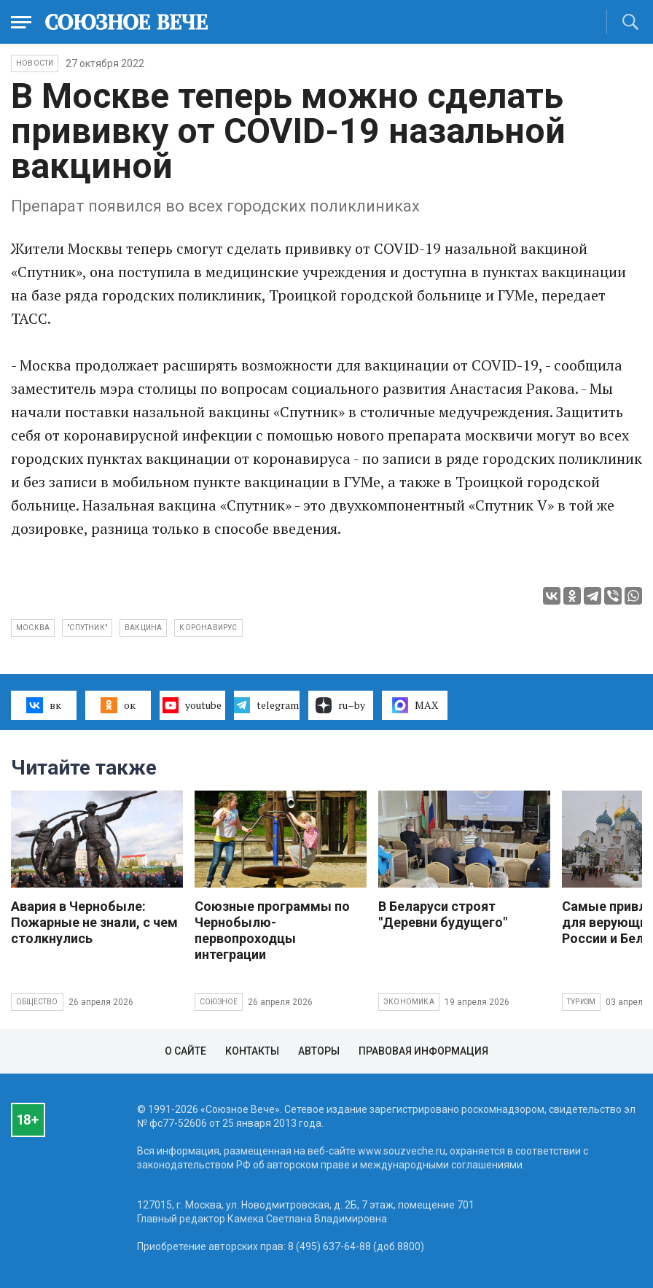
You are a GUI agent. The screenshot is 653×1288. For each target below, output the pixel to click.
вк (43, 705)
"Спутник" (87, 628)
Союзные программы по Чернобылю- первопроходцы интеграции (272, 930)
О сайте (185, 1051)
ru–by (340, 705)
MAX (415, 705)
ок (118, 705)
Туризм (581, 1002)
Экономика (408, 1002)
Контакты (252, 1051)
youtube (192, 705)
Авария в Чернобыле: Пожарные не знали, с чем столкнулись (94, 922)
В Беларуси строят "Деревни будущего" (442, 914)
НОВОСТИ (34, 63)
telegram (266, 705)
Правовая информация (423, 1051)
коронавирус (208, 628)
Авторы (319, 1051)
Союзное (219, 1002)
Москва (33, 628)
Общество (37, 1002)
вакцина (143, 628)
